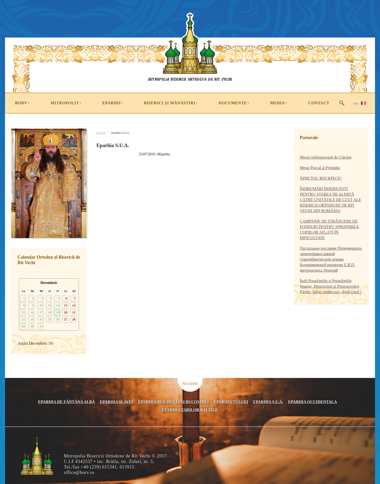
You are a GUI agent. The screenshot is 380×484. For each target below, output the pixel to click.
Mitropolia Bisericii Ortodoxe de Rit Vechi (190, 80)
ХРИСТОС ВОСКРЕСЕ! (321, 178)
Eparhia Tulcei (231, 402)
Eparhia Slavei (116, 402)
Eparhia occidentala (312, 402)
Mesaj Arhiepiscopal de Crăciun (325, 157)
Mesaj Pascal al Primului (320, 168)
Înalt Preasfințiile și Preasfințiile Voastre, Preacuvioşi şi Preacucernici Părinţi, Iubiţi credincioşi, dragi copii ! (330, 286)
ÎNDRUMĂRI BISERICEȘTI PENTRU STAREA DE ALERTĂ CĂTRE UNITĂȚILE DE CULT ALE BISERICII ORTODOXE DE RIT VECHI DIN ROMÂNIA (330, 200)
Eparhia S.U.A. (268, 402)
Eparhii (100, 133)
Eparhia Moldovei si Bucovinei (173, 402)
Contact (318, 103)
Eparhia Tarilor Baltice (190, 410)
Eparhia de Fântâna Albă (66, 402)
